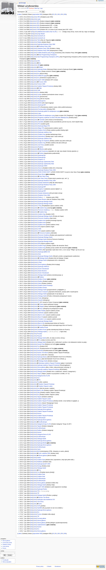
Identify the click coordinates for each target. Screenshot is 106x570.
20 (53, 14)
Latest (20, 14)
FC (39, 302)
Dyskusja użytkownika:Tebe (46, 161)
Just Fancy (41, 145)
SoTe (40, 503)
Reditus (41, 277)
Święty (39, 42)
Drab (39, 254)
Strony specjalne (6, 561)
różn (35, 17)
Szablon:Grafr (42, 130)
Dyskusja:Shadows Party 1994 (46, 44)
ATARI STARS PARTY (44, 172)
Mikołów (41, 149)
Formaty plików (42, 109)
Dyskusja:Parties (42, 489)
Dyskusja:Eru (42, 101)
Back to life (41, 323)
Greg (38, 98)
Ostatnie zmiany (6, 544)
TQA (38, 40)
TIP (38, 491)
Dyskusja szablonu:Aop (45, 132)
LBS (38, 65)
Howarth (40, 300)
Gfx (38, 96)
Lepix (38, 19)
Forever (39, 514)
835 (39, 226)
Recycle (39, 336)
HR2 (38, 17)
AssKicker (41, 312)
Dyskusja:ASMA (42, 166)
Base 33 (40, 317)
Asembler (42, 119)
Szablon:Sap (43, 208)
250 (62, 14)
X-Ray (40, 205)
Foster (40, 298)
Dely (38, 392)
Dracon (40, 168)
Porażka (39, 333)
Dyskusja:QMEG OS (44, 252)
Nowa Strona (41, 174)
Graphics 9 (41, 189)
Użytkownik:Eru (41, 524)
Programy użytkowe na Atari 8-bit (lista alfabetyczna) (53, 117)
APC (38, 61)
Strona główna (42, 264)
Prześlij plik (5, 560)
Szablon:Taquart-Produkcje (45, 86)
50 (55, 14)
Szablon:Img (41, 247)
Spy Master (41, 34)
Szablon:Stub (41, 459)
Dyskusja (31, 8)
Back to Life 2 (42, 315)
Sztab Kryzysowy (43, 151)
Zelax (39, 283)
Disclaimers (58, 566)
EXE (38, 21)
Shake (39, 71)
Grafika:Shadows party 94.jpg (45, 52)
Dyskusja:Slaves (42, 357)
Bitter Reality (41, 310)
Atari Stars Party (44, 176)
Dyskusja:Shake (42, 69)
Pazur (41, 308)
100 (58, 14)
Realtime (40, 147)
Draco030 (40, 350)
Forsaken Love (42, 319)
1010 (39, 231)
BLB (38, 451)
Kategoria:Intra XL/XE (43, 375)
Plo (39, 380)
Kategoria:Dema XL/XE (44, 434)
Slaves (39, 355)
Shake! (41, 67)
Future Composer (43, 291)
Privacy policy (39, 566)
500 (65, 14)
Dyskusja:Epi (41, 155)
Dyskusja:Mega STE (44, 126)
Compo (39, 94)
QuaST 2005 (41, 80)
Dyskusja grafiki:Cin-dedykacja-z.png (48, 111)
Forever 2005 (43, 82)
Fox (40, 340)
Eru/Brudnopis (41, 417)
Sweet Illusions (42, 199)
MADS (40, 103)
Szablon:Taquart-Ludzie (45, 386)
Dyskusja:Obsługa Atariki (45, 201)
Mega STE (41, 128)
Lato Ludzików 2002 (44, 453)
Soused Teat (40, 344)
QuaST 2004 (41, 487)
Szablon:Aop (41, 134)
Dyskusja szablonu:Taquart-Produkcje (50, 363)
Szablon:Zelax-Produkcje (45, 285)
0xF (38, 348)
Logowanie (101, 0)
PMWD (40, 250)
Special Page (22, 2)
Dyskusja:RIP (42, 105)
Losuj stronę (5, 546)
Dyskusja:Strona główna (44, 409)
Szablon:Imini (42, 220)
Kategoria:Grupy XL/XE (44, 424)
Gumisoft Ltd (41, 36)
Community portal (7, 542)
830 (39, 243)
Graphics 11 (41, 159)
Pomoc (4, 548)
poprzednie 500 (37, 14)
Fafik (40, 88)
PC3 (39, 124)
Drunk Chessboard (43, 268)
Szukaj (2, 551)
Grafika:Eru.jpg (41, 75)
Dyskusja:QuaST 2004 (43, 464)
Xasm (38, 449)
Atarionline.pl (41, 136)
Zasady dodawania (43, 182)
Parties (41, 153)
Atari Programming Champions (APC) (48, 57)
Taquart (39, 396)
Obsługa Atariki (42, 239)
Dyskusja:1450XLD (43, 266)
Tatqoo (39, 373)
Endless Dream (42, 279)
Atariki (39, 457)
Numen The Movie (42, 352)
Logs (41, 8)
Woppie (41, 306)
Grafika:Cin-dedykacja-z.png (46, 115)
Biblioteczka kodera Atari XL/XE (47, 31)
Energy (39, 466)
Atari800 (39, 508)
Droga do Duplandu (43, 140)
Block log (37, 8)
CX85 (39, 229)
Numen (40, 325)
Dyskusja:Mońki (41, 443)
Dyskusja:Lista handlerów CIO (46, 499)
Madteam (40, 461)
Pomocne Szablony (43, 210)
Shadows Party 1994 (45, 46)
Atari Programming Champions (48, 54)
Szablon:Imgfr (42, 245)
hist (32, 17)
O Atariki (49, 566)
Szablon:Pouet (43, 327)
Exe (38, 378)
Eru (28, 8)
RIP (39, 107)
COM (38, 29)
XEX (38, 23)
